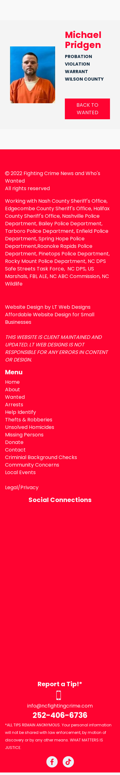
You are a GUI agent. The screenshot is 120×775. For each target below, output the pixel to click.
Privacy (29, 487)
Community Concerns (32, 464)
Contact (15, 449)
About (12, 389)
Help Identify (20, 412)
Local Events (20, 472)
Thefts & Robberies (28, 419)
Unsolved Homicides (29, 427)
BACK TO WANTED (87, 108)
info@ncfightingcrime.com (60, 705)
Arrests (14, 404)
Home (12, 382)
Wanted (15, 397)
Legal (11, 487)
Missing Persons (24, 434)
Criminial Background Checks (41, 457)
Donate (14, 442)
